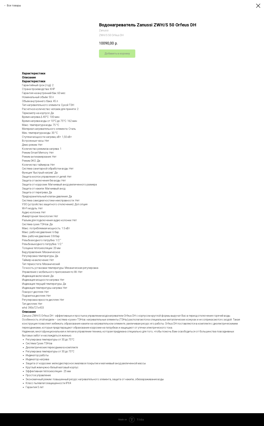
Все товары (14, 5)
